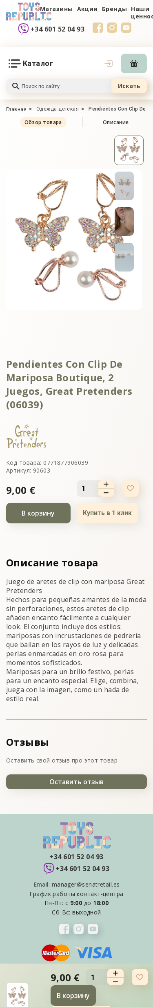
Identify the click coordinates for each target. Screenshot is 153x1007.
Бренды (114, 9)
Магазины (56, 9)
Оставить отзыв (76, 781)
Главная (16, 109)
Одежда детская (57, 109)
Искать (129, 86)
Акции (87, 9)
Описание (116, 122)
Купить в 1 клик (107, 513)
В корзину (38, 513)
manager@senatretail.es (86, 884)
